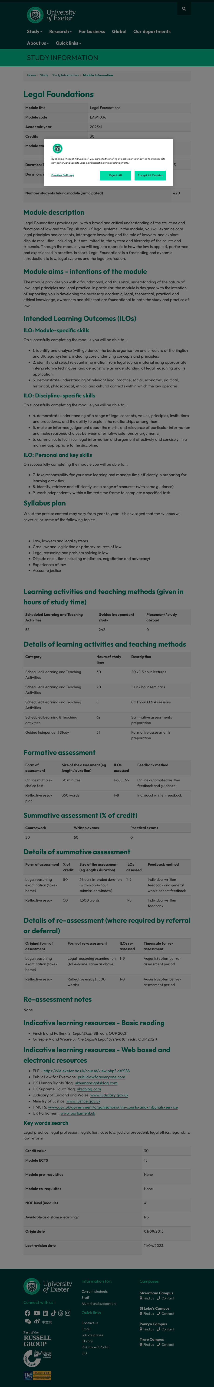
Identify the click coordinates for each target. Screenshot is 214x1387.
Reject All (115, 175)
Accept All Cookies (150, 175)
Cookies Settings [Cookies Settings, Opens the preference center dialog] (62, 175)
